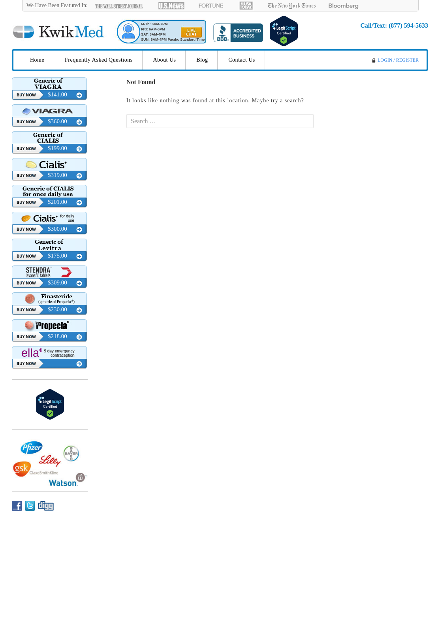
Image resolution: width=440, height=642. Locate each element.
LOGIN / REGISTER (398, 60)
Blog (202, 60)
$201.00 (57, 202)
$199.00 (57, 148)
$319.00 (57, 175)
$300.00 (57, 229)
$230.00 (57, 309)
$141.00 (57, 94)
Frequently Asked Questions (99, 60)
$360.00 (57, 121)
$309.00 (57, 282)
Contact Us (241, 60)
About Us (164, 60)
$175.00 (57, 255)
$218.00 (57, 336)
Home (37, 60)
